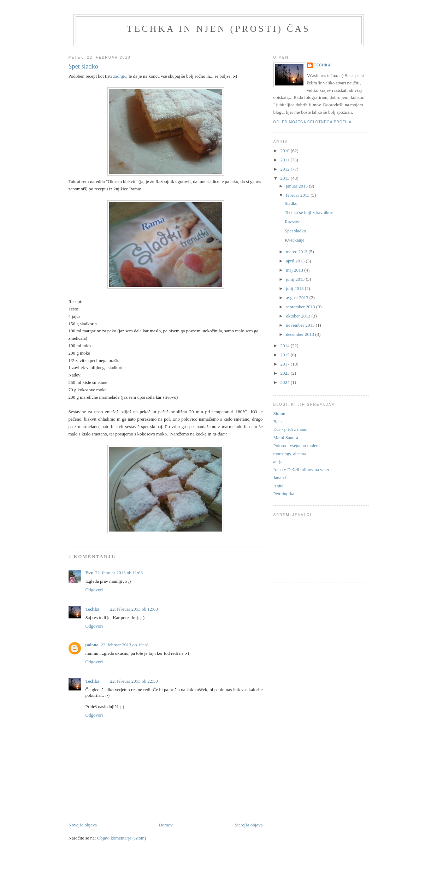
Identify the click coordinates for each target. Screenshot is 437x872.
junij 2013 (296, 279)
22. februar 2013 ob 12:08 (134, 609)
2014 (285, 345)
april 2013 (296, 260)
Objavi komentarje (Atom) (121, 838)
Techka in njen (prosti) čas (218, 29)
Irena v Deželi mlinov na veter (301, 469)
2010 (285, 150)
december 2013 (300, 334)
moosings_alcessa (289, 453)
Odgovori (94, 589)
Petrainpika (283, 493)
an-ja (278, 461)
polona (92, 644)
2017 (285, 364)
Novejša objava (83, 824)
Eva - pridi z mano (290, 429)
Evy (89, 572)
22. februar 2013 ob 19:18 (124, 644)
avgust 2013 (297, 297)
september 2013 (301, 306)
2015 (285, 354)
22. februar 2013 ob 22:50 (134, 681)
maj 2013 (295, 270)
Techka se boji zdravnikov (309, 212)
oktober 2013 (298, 316)
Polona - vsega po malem (296, 445)
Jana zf (279, 477)
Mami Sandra (285, 437)
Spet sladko (295, 230)
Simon (279, 413)
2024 (285, 382)
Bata (277, 421)
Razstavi (293, 221)
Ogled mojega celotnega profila (312, 122)
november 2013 (300, 325)
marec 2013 (297, 251)
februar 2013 (298, 195)
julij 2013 (295, 288)
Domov (166, 824)
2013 (285, 178)
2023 (285, 373)
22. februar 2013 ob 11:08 (119, 572)
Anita (278, 485)
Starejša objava (248, 824)
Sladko (291, 203)
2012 (285, 169)
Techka (92, 609)
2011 (285, 159)
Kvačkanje (295, 240)
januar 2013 (297, 186)
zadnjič (119, 76)
